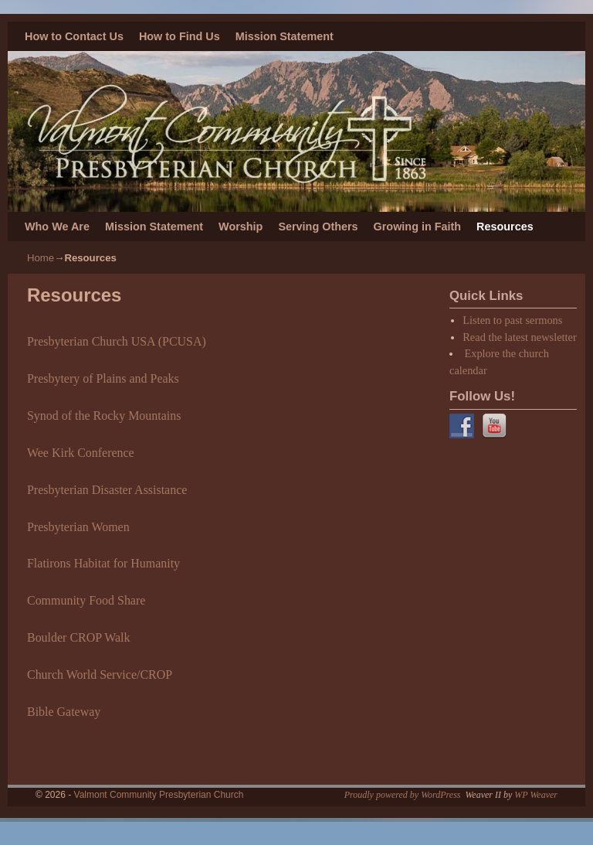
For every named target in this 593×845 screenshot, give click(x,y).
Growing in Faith (418, 226)
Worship (241, 226)
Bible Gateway (63, 711)
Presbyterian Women (78, 526)
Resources (505, 226)
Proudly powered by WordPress (402, 794)
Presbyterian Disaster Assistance (107, 489)
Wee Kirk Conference (80, 452)
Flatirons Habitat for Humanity (103, 563)
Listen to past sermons (512, 320)
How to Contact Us (74, 36)
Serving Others (317, 226)
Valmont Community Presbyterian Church (159, 794)
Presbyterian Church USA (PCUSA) (116, 341)
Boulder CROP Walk (78, 637)
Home (40, 258)
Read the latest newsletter (519, 337)
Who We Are (57, 226)
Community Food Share (86, 600)
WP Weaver (535, 794)
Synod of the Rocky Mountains (104, 415)
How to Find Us (179, 36)
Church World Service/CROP (99, 674)
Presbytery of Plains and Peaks (103, 378)
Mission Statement (285, 36)
